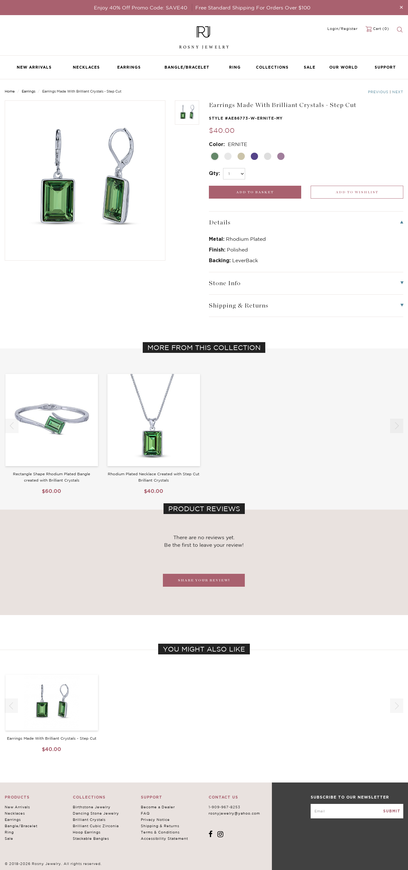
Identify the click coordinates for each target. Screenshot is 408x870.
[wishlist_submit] (357, 192)
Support (385, 67)
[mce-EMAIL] (357, 811)
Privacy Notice (155, 820)
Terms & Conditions (160, 832)
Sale (309, 67)
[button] (396, 426)
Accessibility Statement (164, 838)
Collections (272, 67)
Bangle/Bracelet (187, 67)
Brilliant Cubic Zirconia (96, 826)
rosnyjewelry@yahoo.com (234, 813)
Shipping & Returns (160, 826)
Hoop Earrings (87, 832)
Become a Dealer (158, 807)
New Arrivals (34, 67)
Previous (378, 92)
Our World (343, 67)
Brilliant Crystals (89, 820)
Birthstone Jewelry (92, 807)
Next (397, 92)
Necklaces (86, 67)
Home (10, 91)
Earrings (129, 67)
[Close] (401, 7)
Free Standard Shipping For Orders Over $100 (252, 7)
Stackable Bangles (91, 838)
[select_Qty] (234, 173)
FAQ (145, 813)
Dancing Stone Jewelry (96, 813)
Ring (235, 67)
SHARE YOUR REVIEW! (204, 580)
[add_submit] (255, 192)
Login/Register (342, 29)
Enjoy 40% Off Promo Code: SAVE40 (140, 7)
